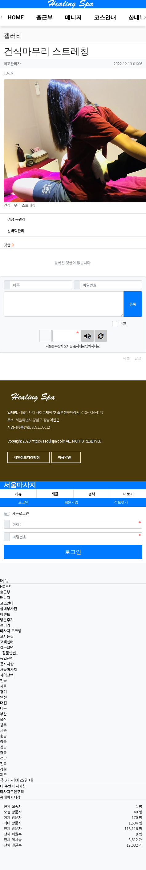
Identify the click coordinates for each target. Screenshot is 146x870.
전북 (3, 763)
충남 (3, 735)
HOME (5, 586)
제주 (3, 774)
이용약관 (65, 457)
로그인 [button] (23, 502)
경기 (3, 691)
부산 (3, 713)
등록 (132, 304)
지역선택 (7, 674)
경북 (3, 752)
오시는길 (7, 636)
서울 (3, 686)
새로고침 (101, 336)
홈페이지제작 (10, 797)
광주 (3, 724)
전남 (3, 758)
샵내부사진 (8, 608)
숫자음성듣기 (87, 336)
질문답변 (7, 647)
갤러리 (5, 625)
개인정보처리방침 (27, 457)
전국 (3, 680)
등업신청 (7, 658)
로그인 (73, 552)
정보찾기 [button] (121, 502)
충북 (3, 741)
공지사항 (7, 663)
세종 (3, 730)
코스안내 (7, 603)
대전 (3, 702)
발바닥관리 (15, 230)
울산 (3, 719)
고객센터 (7, 641)
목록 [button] (126, 358)
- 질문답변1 (9, 652)
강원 (3, 769)
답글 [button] (138, 358)
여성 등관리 (16, 219)
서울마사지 (20, 485)
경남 (3, 746)
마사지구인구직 (12, 791)
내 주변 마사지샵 (13, 786)
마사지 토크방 (11, 630)
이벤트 (5, 614)
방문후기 (7, 619)
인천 (3, 697)
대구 (3, 708)
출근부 (5, 591)
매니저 (5, 597)
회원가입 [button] (71, 502)
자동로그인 (20, 513)
